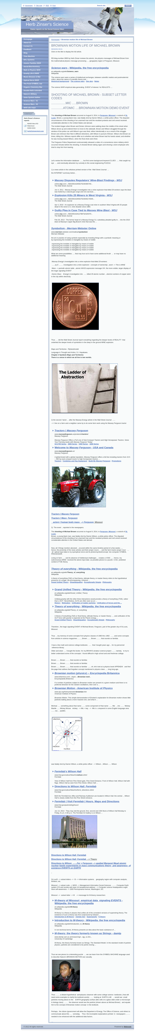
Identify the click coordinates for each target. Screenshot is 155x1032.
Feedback (27, 49)
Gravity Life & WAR (31, 73)
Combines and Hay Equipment (75, 461)
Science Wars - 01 (31, 101)
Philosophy (107, 582)
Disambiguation (76, 582)
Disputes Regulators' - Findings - (88, 180)
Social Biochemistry (32, 67)
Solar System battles (32, 97)
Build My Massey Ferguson (99, 461)
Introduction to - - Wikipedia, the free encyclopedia (90, 920)
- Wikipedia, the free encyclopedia (80, 67)
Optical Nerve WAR (31, 80)
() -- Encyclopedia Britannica (87, 673)
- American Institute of (84, 688)
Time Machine (29, 56)
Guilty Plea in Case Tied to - (86, 210)
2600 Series (72, 444)
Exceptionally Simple (92, 582)
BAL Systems (29, 60)
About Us (27, 43)
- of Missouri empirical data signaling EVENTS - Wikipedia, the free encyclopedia (89, 902)
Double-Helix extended (33, 90)
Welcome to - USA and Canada (84, 447)
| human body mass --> (72, 522)
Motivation (66, 603)
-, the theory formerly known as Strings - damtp (88, 933)
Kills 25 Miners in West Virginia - (83, 195)
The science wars (77, 81)
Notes (96, 81)
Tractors (58, 461)
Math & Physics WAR (32, 70)
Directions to (91, 865)
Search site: (101, 5)
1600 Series (94, 444)
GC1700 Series (60, 444)
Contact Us (28, 46)
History (57, 603)
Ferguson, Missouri (108, 115)
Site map (39, 5)
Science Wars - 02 (31, 104)
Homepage (55, 40)
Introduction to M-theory (64, 917)
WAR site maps (30, 108)
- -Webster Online (73, 228)
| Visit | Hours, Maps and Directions (87, 801)
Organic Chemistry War (33, 87)
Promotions (116, 461)
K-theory (101, 917)
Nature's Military (30, 94)
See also (89, 81)
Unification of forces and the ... (109, 603)
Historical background (60, 81)
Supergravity (92, 917)
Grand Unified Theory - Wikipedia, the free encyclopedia (88, 589)
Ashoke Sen (80, 917)
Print (54, 5)
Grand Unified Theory (60, 582)
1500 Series (83, 444)
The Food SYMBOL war (33, 84)
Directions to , (75, 786)
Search (128, 5)
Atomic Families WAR (32, 63)
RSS (47, 5)
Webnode (127, 1027)
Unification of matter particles (84, 603)
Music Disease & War (32, 77)
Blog (25, 53)
